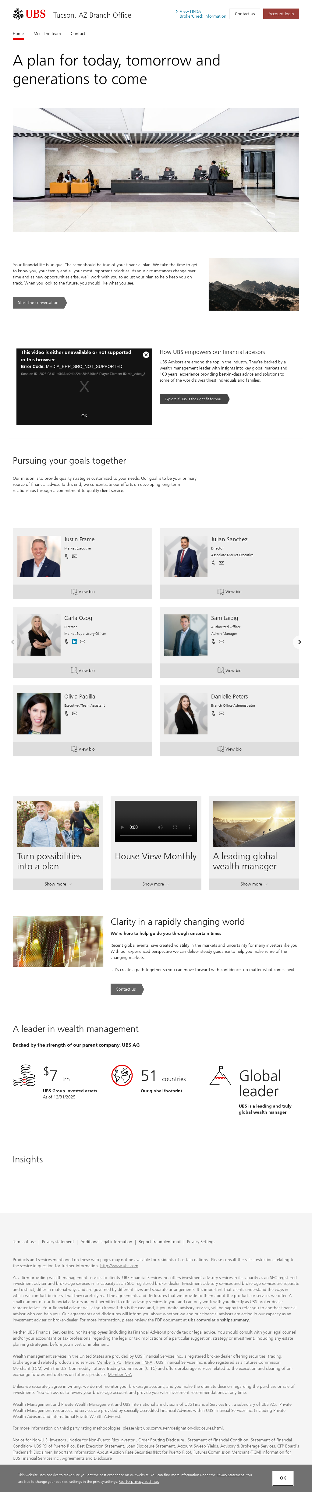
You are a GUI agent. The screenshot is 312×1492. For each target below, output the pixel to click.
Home (18, 33)
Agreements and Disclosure (87, 1458)
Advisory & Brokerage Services (247, 1446)
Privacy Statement (230, 1475)
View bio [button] (90, 593)
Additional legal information (106, 1242)
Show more (58, 885)
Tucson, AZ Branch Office (92, 15)
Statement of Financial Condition (218, 1440)
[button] (74, 556)
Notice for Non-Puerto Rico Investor (102, 1440)
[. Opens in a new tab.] (29, 14)
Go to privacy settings (139, 1481)
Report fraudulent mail (160, 1242)
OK (84, 415)
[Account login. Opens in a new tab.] (281, 14)
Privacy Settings (201, 1242)
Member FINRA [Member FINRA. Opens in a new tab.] (138, 1362)
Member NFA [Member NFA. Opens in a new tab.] (120, 1374)
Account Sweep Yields (197, 1446)
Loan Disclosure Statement (150, 1446)
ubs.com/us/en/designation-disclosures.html (183, 1428)
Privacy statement (58, 1242)
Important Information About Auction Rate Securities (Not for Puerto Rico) (122, 1452)
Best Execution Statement (100, 1446)
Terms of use (24, 1242)
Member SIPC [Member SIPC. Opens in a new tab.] (109, 1362)
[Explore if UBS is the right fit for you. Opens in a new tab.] (195, 399)
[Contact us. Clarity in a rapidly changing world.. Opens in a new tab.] (127, 989)
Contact (78, 33)
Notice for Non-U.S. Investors (39, 1440)
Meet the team (47, 33)
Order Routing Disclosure (161, 1440)
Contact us (245, 13)
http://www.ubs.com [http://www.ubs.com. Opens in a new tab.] (119, 1265)
